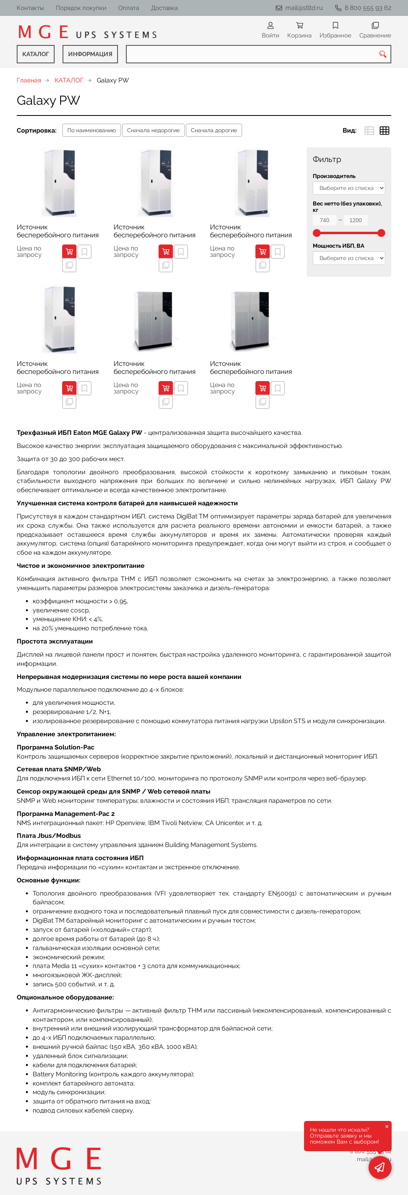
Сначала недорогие (153, 130)
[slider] (317, 233)
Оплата (128, 8)
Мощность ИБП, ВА (338, 246)
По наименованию (91, 130)
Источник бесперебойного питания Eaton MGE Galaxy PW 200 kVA (251, 368)
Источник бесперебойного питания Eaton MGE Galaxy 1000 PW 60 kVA (251, 231)
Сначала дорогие (214, 130)
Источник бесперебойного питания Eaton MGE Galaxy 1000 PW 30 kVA (58, 231)
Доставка (164, 8)
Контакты (30, 8)
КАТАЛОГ (35, 54)
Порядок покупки (81, 8)
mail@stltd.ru (304, 8)
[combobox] (258, 54)
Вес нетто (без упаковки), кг (347, 207)
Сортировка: (37, 130)
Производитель (334, 176)
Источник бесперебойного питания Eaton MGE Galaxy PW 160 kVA (155, 368)
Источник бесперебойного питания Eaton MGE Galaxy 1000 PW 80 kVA (58, 368)
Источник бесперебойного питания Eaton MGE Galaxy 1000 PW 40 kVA (155, 231)
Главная (29, 80)
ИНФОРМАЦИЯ (90, 54)
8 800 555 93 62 (368, 8)
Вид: (350, 130)
